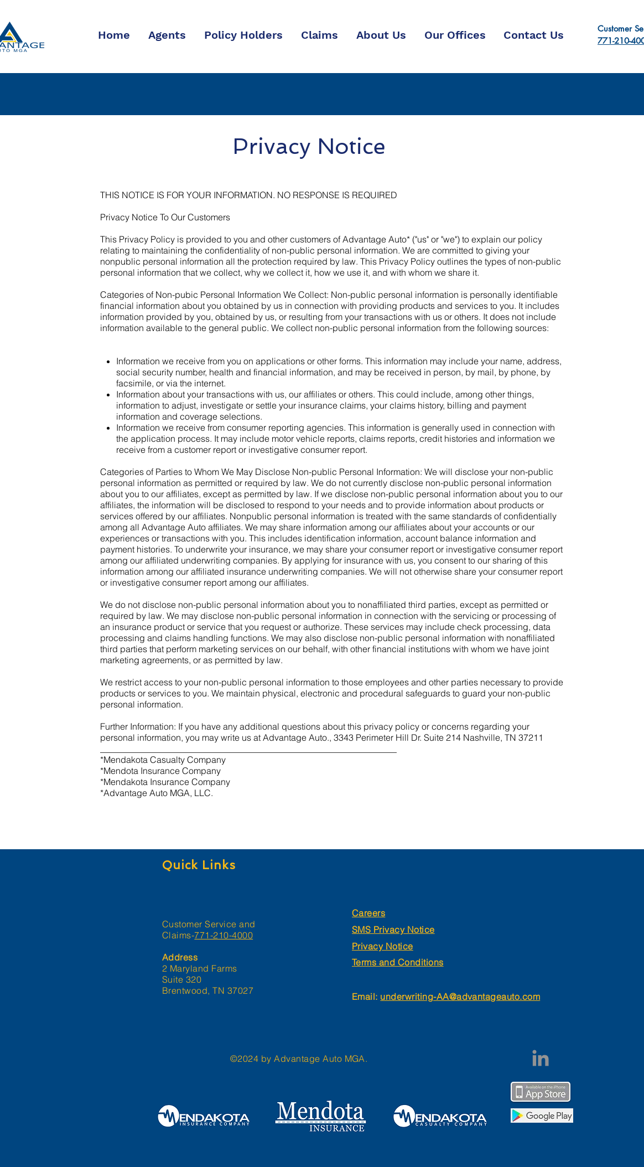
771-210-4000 (223, 935)
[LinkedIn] (540, 1058)
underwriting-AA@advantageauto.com (460, 996)
